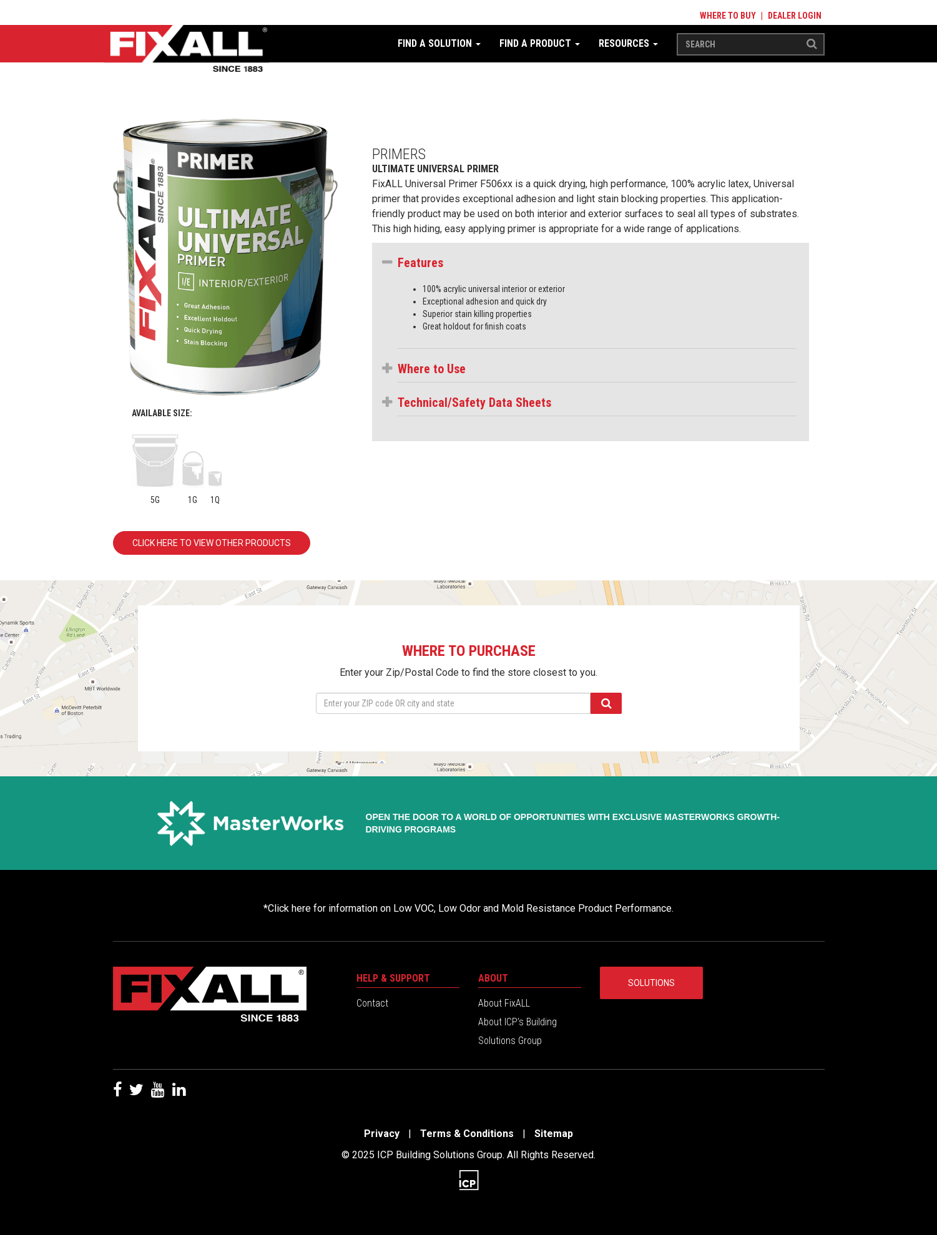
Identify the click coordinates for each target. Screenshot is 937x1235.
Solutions (651, 983)
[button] (597, 263)
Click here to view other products (211, 543)
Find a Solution (439, 43)
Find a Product (539, 43)
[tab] (597, 266)
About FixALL (504, 1003)
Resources (628, 43)
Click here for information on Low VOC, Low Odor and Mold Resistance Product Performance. (471, 908)
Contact (372, 1003)
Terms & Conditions (467, 1134)
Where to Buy (728, 16)
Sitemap (553, 1134)
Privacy (382, 1134)
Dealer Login (795, 16)
